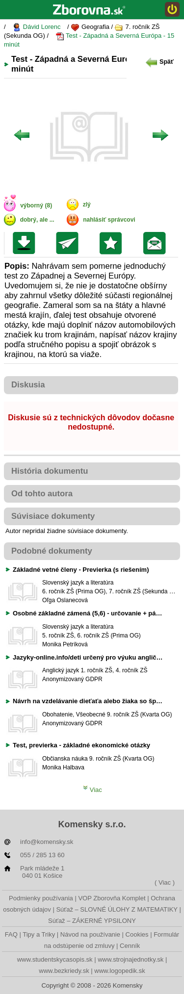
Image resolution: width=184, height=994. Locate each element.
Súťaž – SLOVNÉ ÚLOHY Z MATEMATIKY (116, 909)
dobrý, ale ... (37, 219)
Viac (92, 789)
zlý (87, 204)
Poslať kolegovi (69, 243)
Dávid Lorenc (36, 27)
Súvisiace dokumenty (53, 516)
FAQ (11, 934)
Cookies (137, 934)
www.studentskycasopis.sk (55, 959)
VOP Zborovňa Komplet (111, 898)
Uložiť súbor (26, 243)
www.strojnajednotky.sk (130, 959)
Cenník (130, 945)
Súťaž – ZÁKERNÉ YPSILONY (92, 920)
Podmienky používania (41, 898)
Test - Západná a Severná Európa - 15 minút (89, 40)
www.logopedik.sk (119, 970)
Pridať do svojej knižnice (113, 243)
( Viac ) (165, 882)
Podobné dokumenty (51, 551)
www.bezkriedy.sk (64, 970)
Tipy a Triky (39, 934)
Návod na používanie (90, 934)
